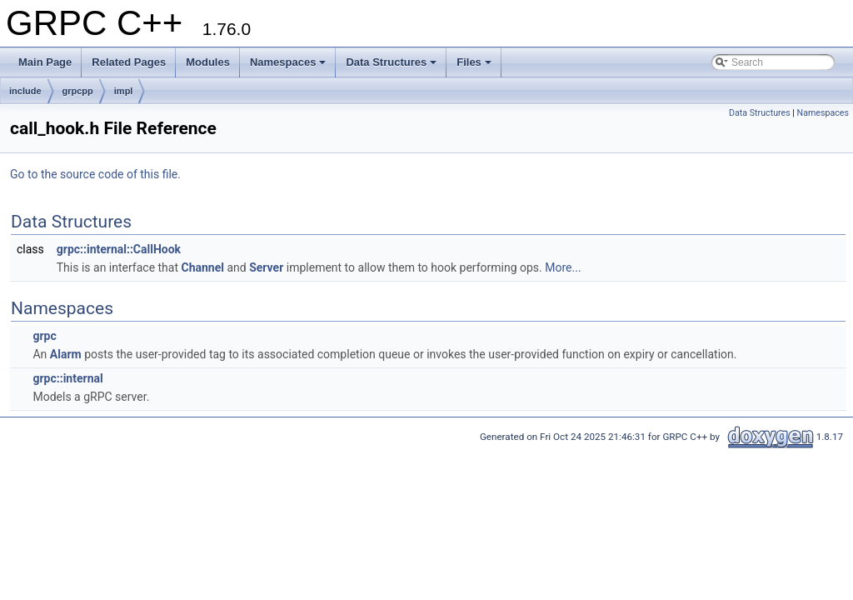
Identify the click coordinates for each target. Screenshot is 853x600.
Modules (208, 62)
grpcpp (77, 91)
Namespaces (288, 62)
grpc (44, 335)
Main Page (45, 62)
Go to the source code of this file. (95, 174)
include (25, 91)
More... (563, 267)
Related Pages (129, 62)
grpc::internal (67, 378)
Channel (203, 267)
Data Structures (391, 62)
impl (123, 91)
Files (473, 62)
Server (266, 267)
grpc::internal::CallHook (119, 249)
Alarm (66, 354)
